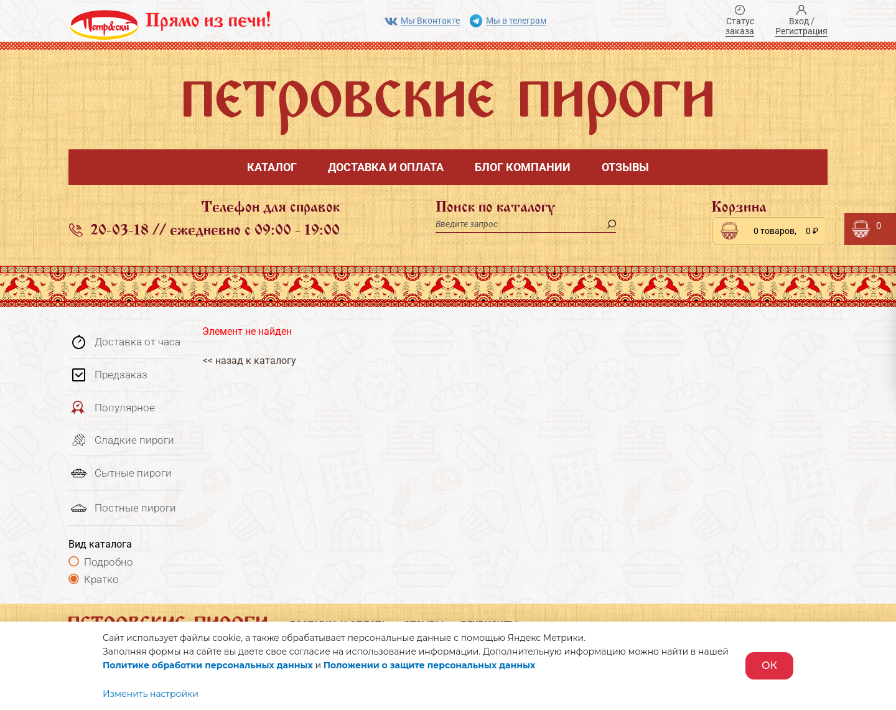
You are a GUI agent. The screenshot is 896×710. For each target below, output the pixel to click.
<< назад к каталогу (249, 361)
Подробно (108, 562)
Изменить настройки (150, 693)
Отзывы (625, 167)
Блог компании (523, 167)
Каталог (272, 167)
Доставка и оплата (386, 167)
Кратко (101, 579)
